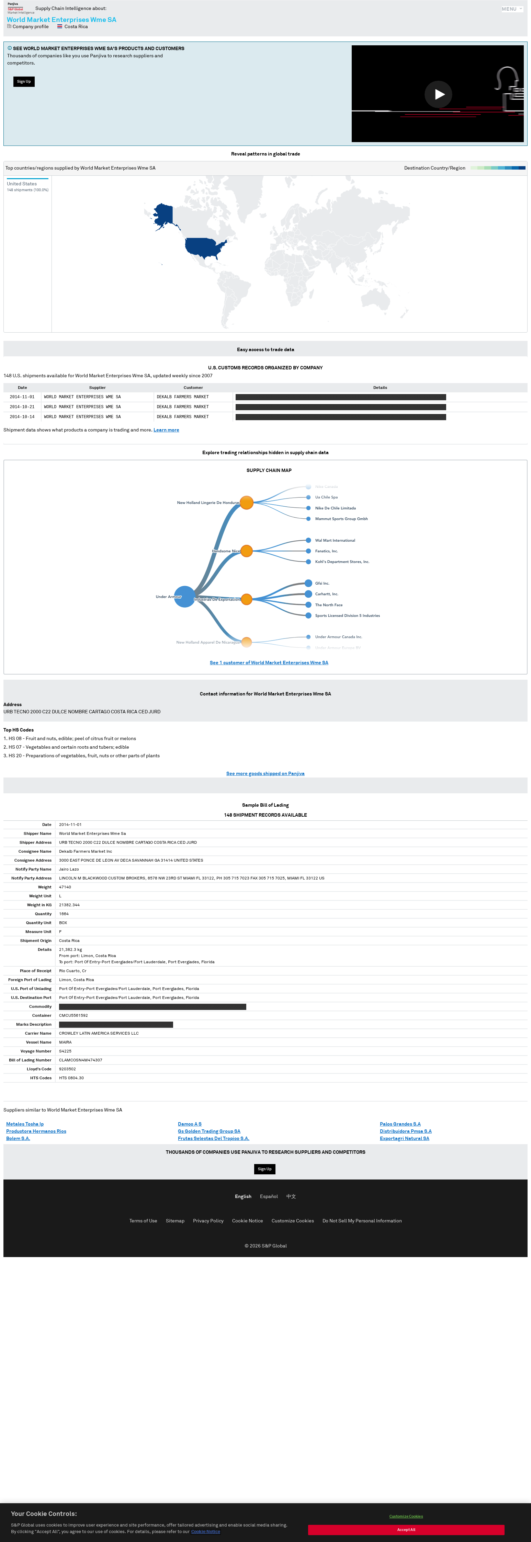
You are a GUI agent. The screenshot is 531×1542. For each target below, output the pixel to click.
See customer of (269, 662)
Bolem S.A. (18, 1138)
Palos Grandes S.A (400, 1124)
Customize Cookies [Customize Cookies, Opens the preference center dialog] (406, 1522)
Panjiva (21, 8)
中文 (291, 1196)
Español (269, 1196)
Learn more (166, 430)
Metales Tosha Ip (25, 1124)
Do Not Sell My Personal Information (362, 1221)
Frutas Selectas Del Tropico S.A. (213, 1138)
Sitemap (175, 1221)
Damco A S (190, 1124)
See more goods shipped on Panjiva (265, 773)
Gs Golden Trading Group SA (209, 1131)
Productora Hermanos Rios (36, 1131)
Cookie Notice (247, 1221)
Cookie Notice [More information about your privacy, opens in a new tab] (205, 1538)
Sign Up (24, 81)
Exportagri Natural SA (404, 1138)
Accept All (406, 1536)
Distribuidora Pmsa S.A (406, 1131)
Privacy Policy (208, 1221)
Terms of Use (143, 1221)
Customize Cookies (293, 1221)
